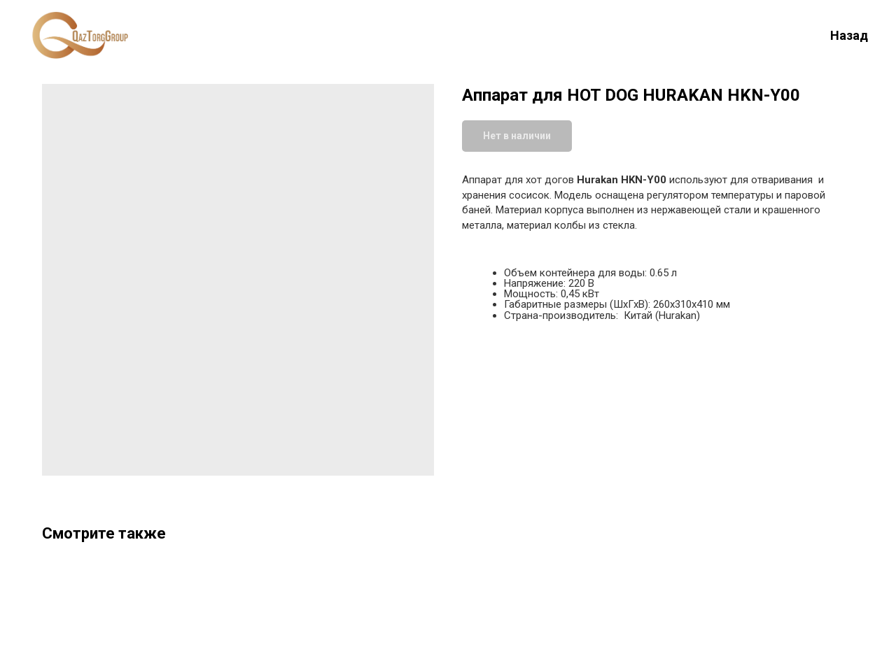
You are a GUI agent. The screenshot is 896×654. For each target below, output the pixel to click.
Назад (849, 35)
